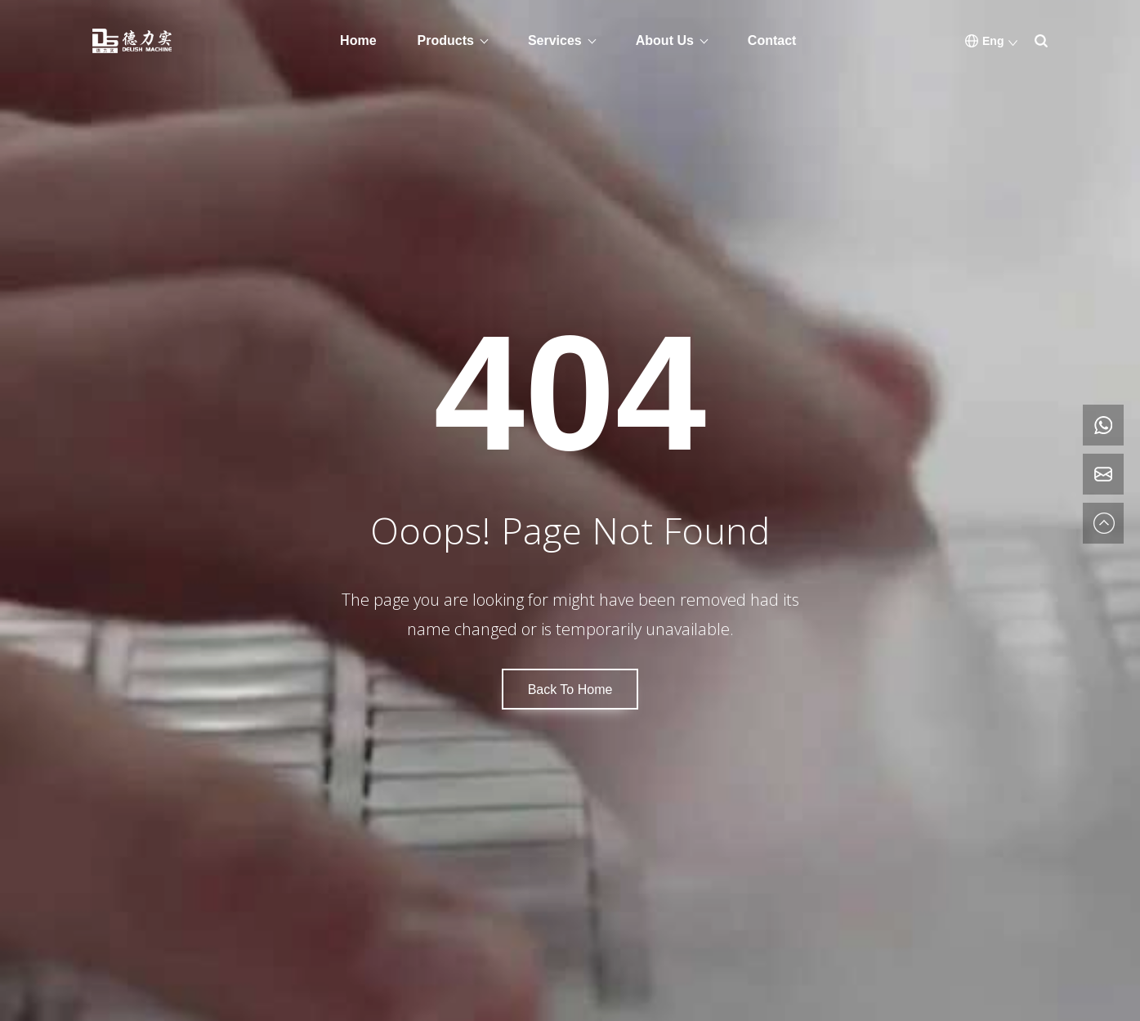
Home (358, 40)
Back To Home (570, 689)
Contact (772, 40)
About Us (665, 40)
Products (446, 40)
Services (555, 40)
